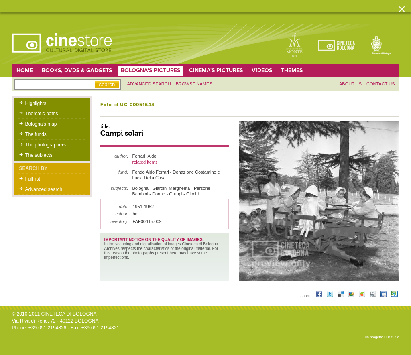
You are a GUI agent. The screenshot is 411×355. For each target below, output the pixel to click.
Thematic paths (41, 113)
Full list (32, 179)
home (24, 70)
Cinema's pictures (216, 70)
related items (145, 162)
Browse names (194, 83)
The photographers (45, 145)
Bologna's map (41, 124)
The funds (36, 134)
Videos (262, 70)
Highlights (36, 103)
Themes (292, 70)
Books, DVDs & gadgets (77, 70)
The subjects (39, 155)
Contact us (380, 83)
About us (350, 83)
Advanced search (149, 83)
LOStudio (391, 337)
